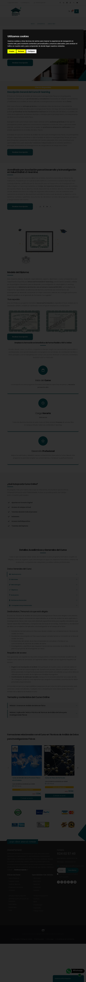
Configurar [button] (31, 51)
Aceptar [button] (11, 51)
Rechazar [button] (21, 51)
